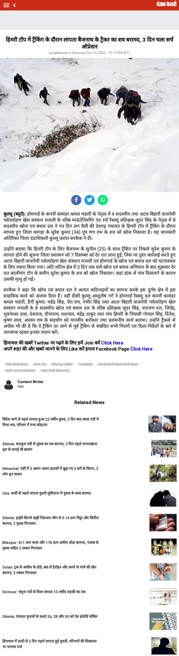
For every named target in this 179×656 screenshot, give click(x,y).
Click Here (112, 343)
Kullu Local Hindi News (20, 370)
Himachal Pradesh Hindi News (118, 364)
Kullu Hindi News (16, 364)
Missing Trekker (62, 364)
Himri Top (40, 364)
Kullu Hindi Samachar (55, 370)
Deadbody (85, 364)
